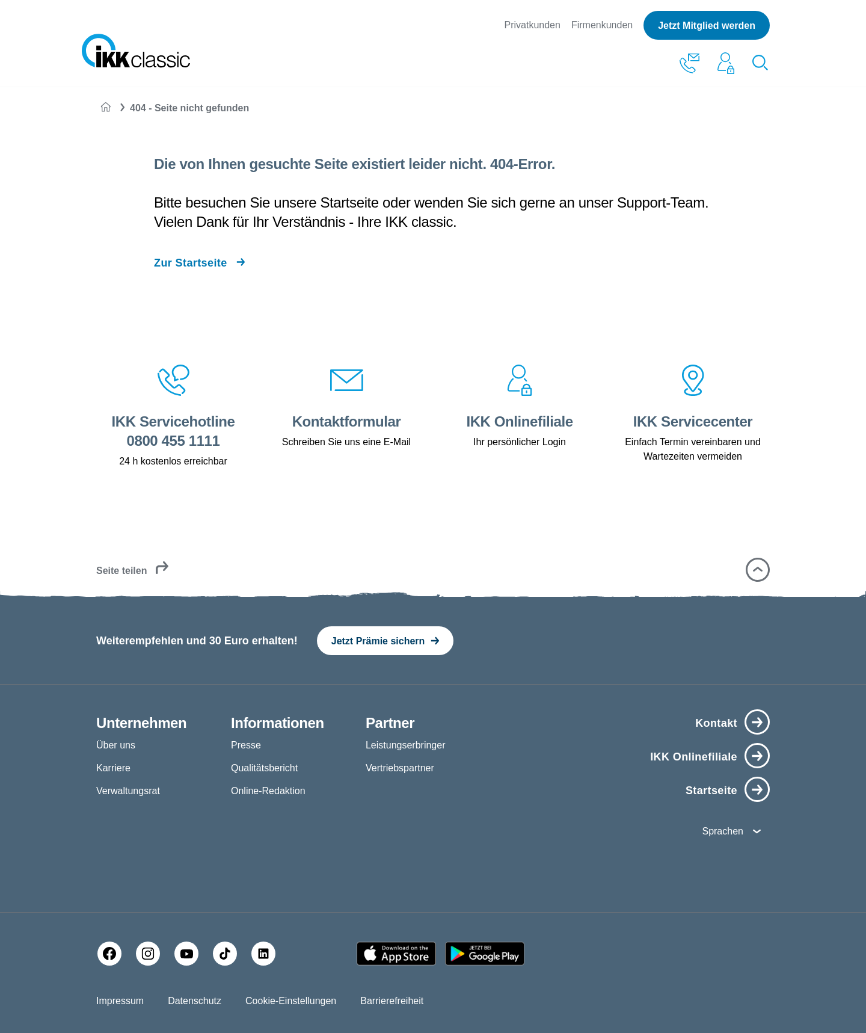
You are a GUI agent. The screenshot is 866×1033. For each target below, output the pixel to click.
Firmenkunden (602, 25)
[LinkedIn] (263, 953)
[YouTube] (186, 953)
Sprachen (722, 831)
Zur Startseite (190, 263)
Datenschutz (194, 1001)
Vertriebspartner (400, 768)
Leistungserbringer (406, 745)
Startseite (711, 791)
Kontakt (716, 723)
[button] (757, 569)
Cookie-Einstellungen (290, 1001)
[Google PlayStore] (484, 953)
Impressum (120, 1001)
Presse (246, 745)
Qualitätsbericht (264, 768)
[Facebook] (109, 953)
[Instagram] (148, 953)
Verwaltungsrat (128, 791)
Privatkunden (532, 25)
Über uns (115, 745)
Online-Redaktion (268, 791)
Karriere (113, 768)
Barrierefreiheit (391, 1001)
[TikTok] (224, 953)
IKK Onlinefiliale (693, 757)
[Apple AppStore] (396, 953)
